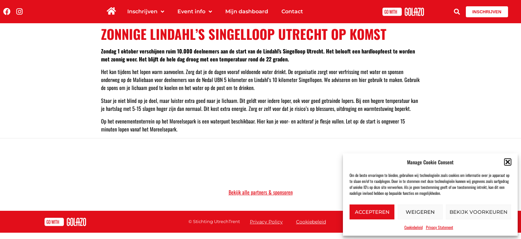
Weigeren (420, 212)
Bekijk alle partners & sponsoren (261, 192)
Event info (194, 12)
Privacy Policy (266, 222)
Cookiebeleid (413, 227)
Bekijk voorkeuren (478, 212)
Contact (292, 11)
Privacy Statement (439, 227)
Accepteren (372, 212)
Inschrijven (145, 12)
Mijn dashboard (246, 11)
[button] (507, 162)
